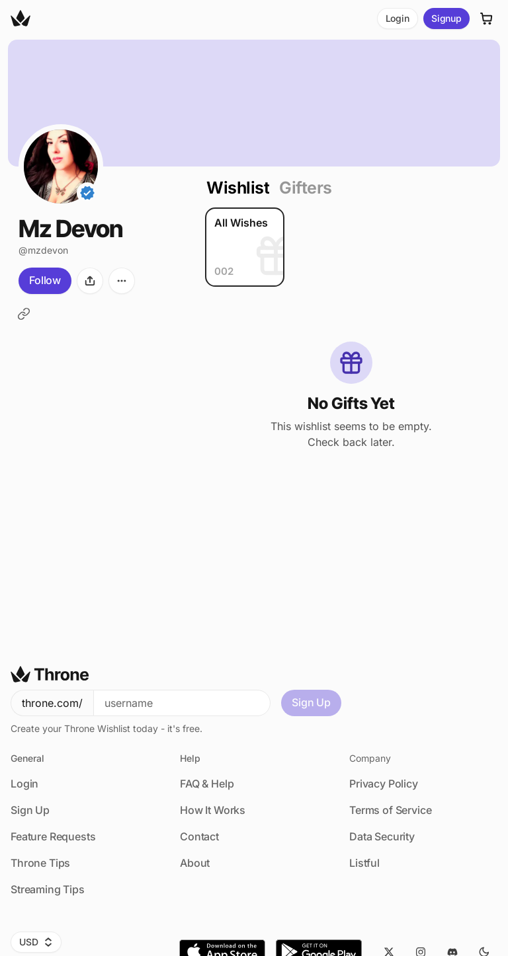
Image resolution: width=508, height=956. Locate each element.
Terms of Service (390, 810)
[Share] (90, 281)
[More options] (121, 281)
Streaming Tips (48, 889)
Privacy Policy (383, 783)
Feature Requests (53, 836)
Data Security (382, 836)
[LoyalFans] (24, 313)
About (195, 862)
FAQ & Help (206, 783)
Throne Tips (40, 862)
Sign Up (311, 702)
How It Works (212, 810)
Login (397, 18)
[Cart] (487, 18)
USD (36, 941)
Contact (199, 836)
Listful (364, 862)
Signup (446, 18)
